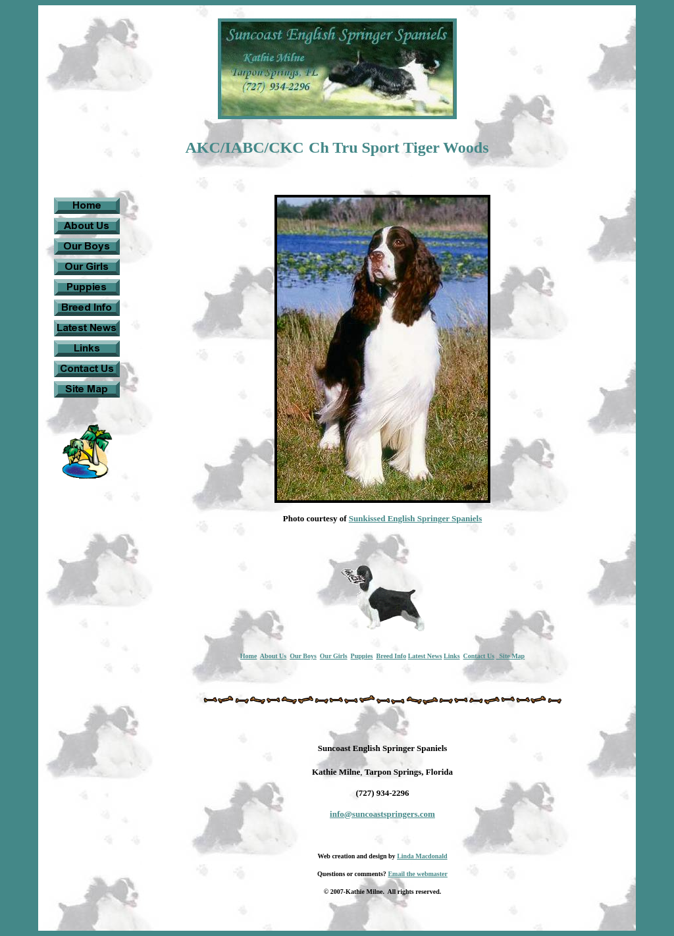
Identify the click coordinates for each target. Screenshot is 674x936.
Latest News (425, 656)
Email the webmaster (418, 873)
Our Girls (334, 656)
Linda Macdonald (422, 856)
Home (248, 656)
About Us (273, 656)
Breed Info (391, 656)
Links (451, 656)
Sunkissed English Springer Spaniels (415, 518)
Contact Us (479, 656)
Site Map (510, 656)
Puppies (362, 656)
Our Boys (303, 656)
